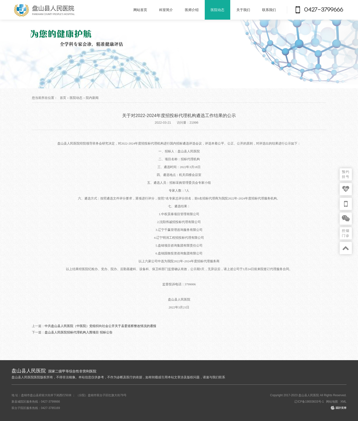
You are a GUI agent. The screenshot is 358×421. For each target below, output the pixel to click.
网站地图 (332, 401)
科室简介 (166, 10)
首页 (63, 98)
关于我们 (243, 10)
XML (343, 401)
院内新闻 (92, 98)
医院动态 (217, 10)
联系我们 (269, 10)
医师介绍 (192, 10)
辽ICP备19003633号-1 (309, 401)
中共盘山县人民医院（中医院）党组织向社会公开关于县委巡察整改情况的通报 (100, 326)
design (342, 408)
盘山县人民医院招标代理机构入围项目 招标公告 (79, 332)
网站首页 (140, 10)
